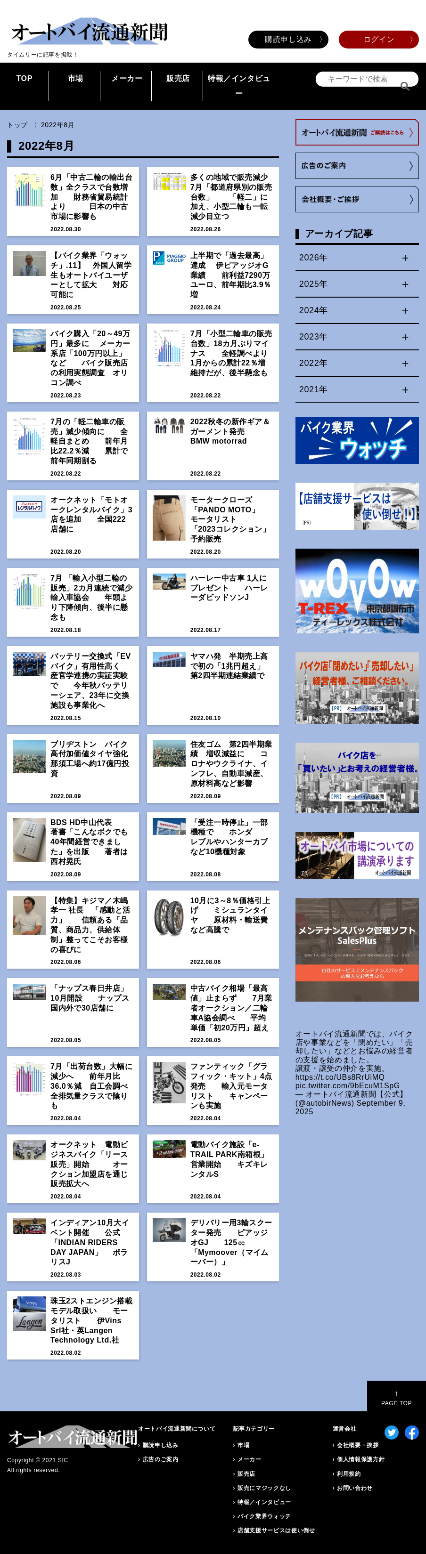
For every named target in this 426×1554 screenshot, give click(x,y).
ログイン (379, 39)
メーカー (127, 78)
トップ (17, 125)
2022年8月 (57, 125)
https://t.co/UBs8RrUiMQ (340, 1077)
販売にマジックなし (264, 1488)
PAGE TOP (396, 1398)
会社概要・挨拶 (357, 1445)
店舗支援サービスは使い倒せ (276, 1530)
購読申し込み (288, 39)
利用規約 (349, 1474)
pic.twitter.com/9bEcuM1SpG (347, 1086)
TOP (24, 78)
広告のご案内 (161, 1459)
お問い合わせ (355, 1488)
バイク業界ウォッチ (264, 1516)
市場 (75, 78)
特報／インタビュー (239, 85)
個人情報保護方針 (361, 1459)
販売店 (178, 78)
